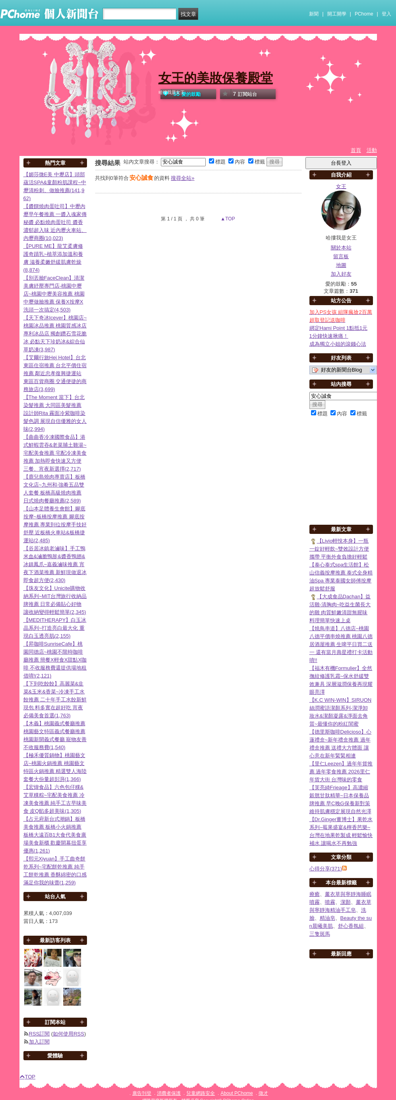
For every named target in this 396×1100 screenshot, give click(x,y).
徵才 (263, 1093)
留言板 (341, 256)
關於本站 (341, 248)
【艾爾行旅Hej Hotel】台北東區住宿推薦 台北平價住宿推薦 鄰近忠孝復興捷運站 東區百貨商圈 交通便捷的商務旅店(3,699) (55, 373)
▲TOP (227, 219)
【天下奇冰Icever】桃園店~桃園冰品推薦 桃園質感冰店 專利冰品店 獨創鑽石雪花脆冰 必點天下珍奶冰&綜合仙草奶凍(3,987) (55, 333)
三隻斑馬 (319, 934)
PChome (364, 14)
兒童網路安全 (200, 1093)
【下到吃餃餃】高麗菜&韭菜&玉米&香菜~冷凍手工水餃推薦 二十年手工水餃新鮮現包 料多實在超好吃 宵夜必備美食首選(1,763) (55, 699)
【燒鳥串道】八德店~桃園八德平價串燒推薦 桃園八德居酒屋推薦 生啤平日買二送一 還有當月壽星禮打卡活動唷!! (341, 644)
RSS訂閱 (39, 1034)
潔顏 (345, 902)
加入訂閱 (39, 1042)
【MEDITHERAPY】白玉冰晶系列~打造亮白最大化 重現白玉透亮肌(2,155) (55, 628)
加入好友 (341, 274)
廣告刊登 (141, 1093)
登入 (386, 14)
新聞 (314, 14)
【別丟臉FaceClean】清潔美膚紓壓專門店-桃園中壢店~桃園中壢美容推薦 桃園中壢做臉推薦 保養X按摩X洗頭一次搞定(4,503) (54, 294)
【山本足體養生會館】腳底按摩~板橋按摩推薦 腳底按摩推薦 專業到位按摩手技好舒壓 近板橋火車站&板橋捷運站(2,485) (55, 524)
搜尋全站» (182, 178)
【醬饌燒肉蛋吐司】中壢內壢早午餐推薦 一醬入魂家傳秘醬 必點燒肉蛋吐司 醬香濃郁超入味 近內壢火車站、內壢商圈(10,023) (55, 222)
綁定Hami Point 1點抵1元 (338, 328)
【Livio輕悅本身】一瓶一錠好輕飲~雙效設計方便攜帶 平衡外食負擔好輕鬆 (339, 549)
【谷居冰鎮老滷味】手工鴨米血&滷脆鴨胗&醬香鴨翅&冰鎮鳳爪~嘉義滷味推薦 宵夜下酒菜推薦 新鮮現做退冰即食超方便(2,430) (55, 564)
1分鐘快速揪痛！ (328, 336)
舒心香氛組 (351, 926)
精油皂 (327, 918)
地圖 (341, 265)
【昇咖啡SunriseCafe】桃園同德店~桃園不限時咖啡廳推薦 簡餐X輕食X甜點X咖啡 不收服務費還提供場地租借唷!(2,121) (55, 660)
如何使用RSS (68, 1034)
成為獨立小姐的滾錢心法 (337, 344)
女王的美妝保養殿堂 (215, 78)
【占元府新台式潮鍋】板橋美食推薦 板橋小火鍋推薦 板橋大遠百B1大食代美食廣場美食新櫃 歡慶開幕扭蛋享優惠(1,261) (55, 835)
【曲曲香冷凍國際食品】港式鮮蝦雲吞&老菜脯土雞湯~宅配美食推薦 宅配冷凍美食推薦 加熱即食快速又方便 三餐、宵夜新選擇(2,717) (55, 453)
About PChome (236, 1093)
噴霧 (330, 902)
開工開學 (336, 14)
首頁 (356, 150)
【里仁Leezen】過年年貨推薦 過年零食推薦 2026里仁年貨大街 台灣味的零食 (341, 772)
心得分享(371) (325, 869)
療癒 (314, 894)
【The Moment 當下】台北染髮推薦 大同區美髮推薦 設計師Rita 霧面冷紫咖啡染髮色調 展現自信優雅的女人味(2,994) (55, 413)
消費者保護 (169, 1093)
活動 (372, 150)
